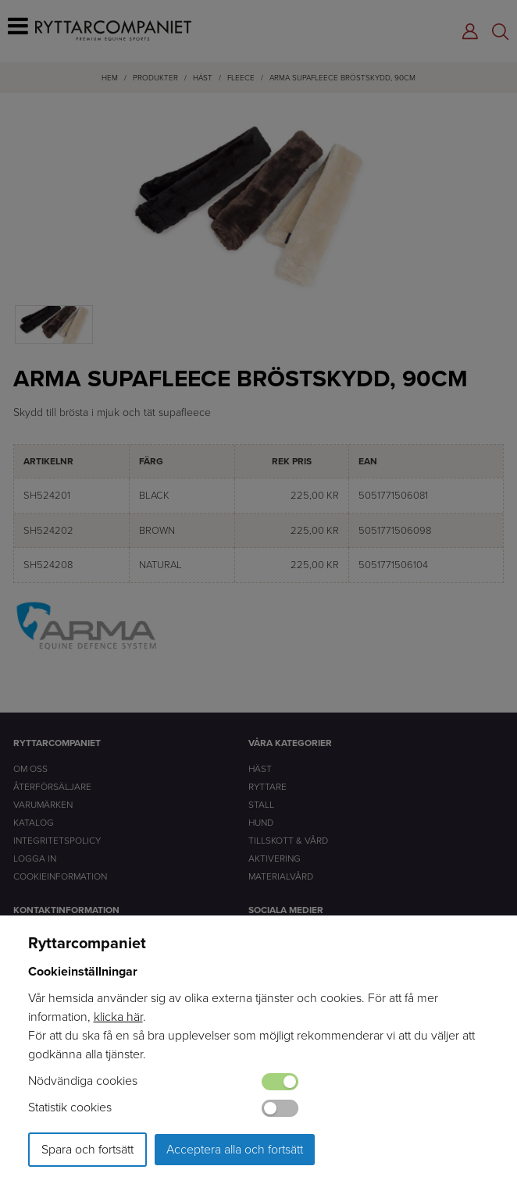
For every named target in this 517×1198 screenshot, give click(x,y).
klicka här (118, 1017)
